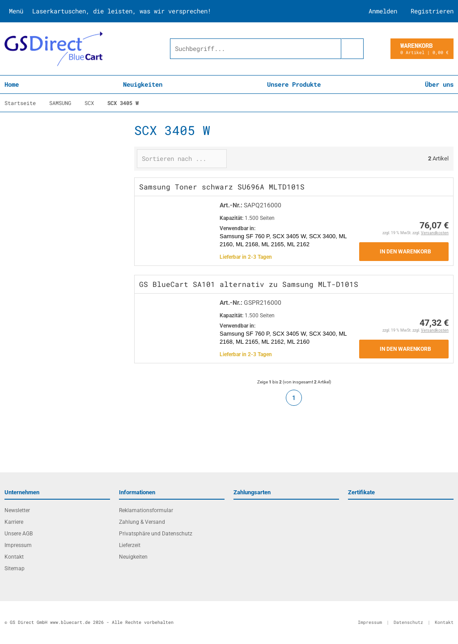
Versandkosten (435, 233)
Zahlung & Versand (142, 522)
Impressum (18, 545)
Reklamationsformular (146, 510)
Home (11, 84)
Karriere (13, 522)
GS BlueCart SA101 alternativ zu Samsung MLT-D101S (248, 284)
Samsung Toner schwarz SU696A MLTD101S (222, 186)
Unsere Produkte (294, 84)
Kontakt (14, 557)
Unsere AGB (18, 533)
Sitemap (14, 568)
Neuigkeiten (142, 84)
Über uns (439, 84)
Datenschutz (408, 622)
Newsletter (17, 510)
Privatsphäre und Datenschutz (155, 533)
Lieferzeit (129, 545)
